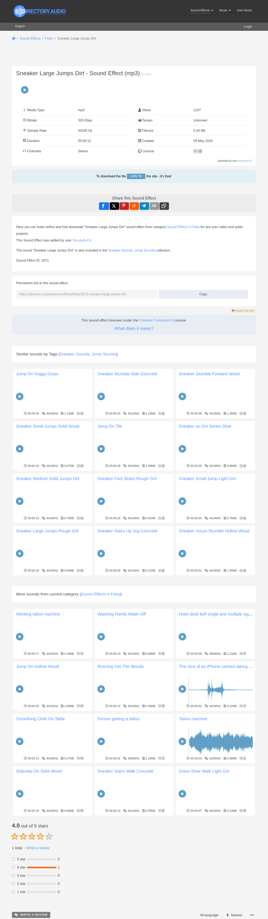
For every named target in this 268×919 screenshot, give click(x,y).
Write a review (37, 907)
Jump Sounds (145, 250)
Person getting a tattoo (119, 777)
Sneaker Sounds (120, 250)
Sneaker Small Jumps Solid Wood (47, 426)
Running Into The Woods (121, 725)
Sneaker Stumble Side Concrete (127, 374)
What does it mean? (134, 328)
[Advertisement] (134, 606)
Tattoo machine (193, 777)
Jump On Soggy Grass (37, 374)
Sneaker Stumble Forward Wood (209, 374)
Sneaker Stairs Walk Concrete (125, 829)
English (20, 26)
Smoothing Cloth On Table (40, 777)
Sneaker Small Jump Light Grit (207, 478)
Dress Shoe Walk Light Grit (204, 829)
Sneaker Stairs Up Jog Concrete (128, 531)
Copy (201, 293)
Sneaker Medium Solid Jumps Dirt (47, 478)
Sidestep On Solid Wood (39, 829)
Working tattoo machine (38, 672)
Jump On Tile (110, 426)
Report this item (243, 310)
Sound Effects (177, 227)
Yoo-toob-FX (245, 160)
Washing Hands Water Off (122, 672)
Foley (195, 227)
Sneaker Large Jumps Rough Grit (47, 531)
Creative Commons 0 (156, 320)
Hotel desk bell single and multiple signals (217, 672)
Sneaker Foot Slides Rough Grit (127, 478)
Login (248, 26)
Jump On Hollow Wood (37, 725)
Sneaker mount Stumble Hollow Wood (214, 531)
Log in (136, 176)
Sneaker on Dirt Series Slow (205, 426)
